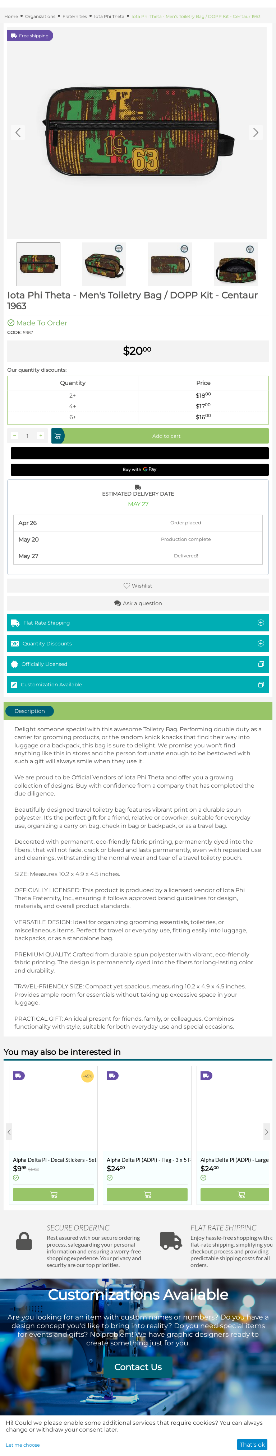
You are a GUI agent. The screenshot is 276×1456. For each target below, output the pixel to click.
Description (29, 711)
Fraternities (75, 16)
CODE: (14, 332)
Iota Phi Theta (109, 16)
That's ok (252, 1444)
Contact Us (138, 1367)
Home (11, 16)
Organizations (40, 16)
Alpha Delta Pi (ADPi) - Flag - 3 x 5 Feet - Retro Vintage (149, 1159)
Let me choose (23, 1445)
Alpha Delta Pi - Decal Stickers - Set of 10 (55, 1159)
